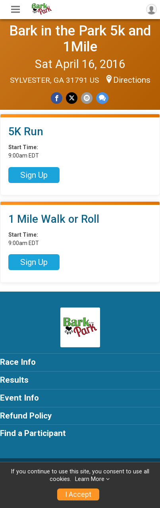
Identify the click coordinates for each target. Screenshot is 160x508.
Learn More (89, 479)
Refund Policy (26, 415)
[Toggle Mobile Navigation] (15, 9)
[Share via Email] (87, 98)
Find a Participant (33, 433)
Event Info (19, 398)
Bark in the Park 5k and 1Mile (80, 38)
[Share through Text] (102, 98)
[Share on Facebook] (56, 98)
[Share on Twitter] (71, 98)
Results (14, 380)
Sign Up (34, 175)
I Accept (78, 494)
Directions (131, 80)
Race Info (18, 362)
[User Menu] (151, 9)
